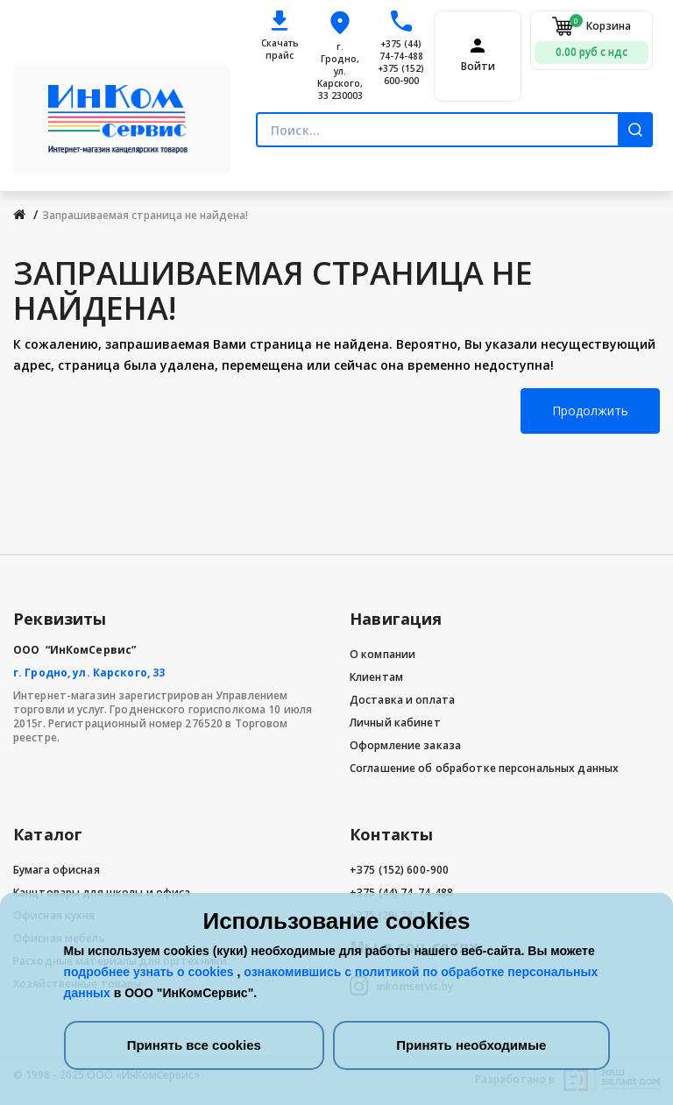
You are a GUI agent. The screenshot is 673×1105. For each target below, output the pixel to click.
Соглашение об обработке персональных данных (484, 768)
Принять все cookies (194, 1045)
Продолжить (590, 410)
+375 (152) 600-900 (401, 74)
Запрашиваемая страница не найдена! (145, 215)
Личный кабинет (395, 722)
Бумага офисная (56, 869)
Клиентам (376, 676)
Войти (478, 67)
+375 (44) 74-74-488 (401, 50)
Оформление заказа (405, 745)
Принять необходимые (471, 1045)
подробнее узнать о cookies (150, 972)
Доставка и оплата (402, 699)
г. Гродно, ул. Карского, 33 (89, 672)
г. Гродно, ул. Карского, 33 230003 (340, 71)
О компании (382, 654)
